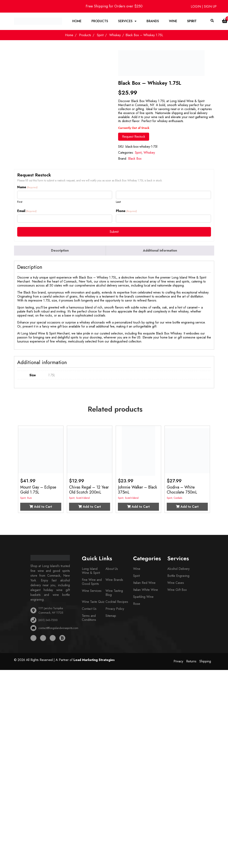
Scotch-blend (83, 498)
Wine (173, 21)
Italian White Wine (145, 590)
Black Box (135, 159)
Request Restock (133, 137)
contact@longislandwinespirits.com (58, 628)
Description (60, 251)
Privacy (178, 661)
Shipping (205, 661)
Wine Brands (114, 580)
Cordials (178, 498)
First (19, 202)
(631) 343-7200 (48, 620)
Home (76, 21)
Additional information (160, 251)
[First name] (64, 195)
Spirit (192, 21)
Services (125, 21)
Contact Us (89, 609)
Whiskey (115, 35)
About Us (111, 569)
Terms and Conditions (89, 618)
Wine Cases (175, 583)
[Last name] (163, 195)
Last (118, 202)
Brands (153, 21)
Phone (126, 211)
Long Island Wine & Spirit (91, 571)
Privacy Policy (114, 609)
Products (99, 21)
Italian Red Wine (144, 583)
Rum (29, 498)
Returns (191, 661)
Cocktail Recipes (116, 602)
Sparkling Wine (143, 597)
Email (26, 211)
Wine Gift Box (177, 590)
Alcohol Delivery (178, 569)
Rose (136, 604)
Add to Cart (40, 507)
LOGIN (196, 6)
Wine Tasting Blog (114, 593)
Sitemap (110, 616)
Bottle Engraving (178, 576)
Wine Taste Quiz (93, 602)
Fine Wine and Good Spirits (92, 582)
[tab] (60, 251)
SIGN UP (210, 6)
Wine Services (91, 591)
